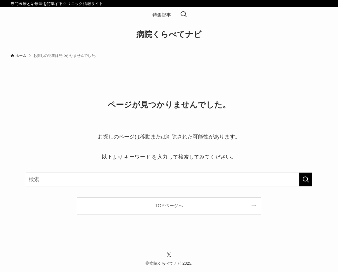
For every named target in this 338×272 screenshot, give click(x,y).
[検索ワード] (169, 179)
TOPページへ (169, 205)
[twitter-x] (169, 255)
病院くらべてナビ (169, 34)
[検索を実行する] (305, 179)
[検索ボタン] (183, 14)
